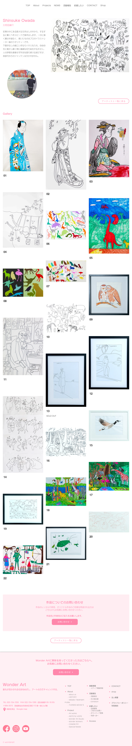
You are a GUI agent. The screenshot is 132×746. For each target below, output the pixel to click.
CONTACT (116, 686)
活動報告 (92, 693)
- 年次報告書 (94, 699)
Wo (70, 719)
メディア (94, 688)
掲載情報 (92, 686)
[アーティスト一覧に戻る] (113, 101)
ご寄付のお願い (96, 710)
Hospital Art (74, 724)
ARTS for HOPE (75, 716)
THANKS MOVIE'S (76, 705)
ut (72, 692)
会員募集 (94, 708)
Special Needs (75, 727)
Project (70, 710)
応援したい (93, 706)
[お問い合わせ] (65, 622)
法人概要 (115, 697)
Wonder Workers (75, 721)
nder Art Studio (78, 719)
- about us (72, 694)
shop (114, 692)
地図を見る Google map (16, 709)
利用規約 (115, 706)
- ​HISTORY (72, 697)
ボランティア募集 (97, 713)
